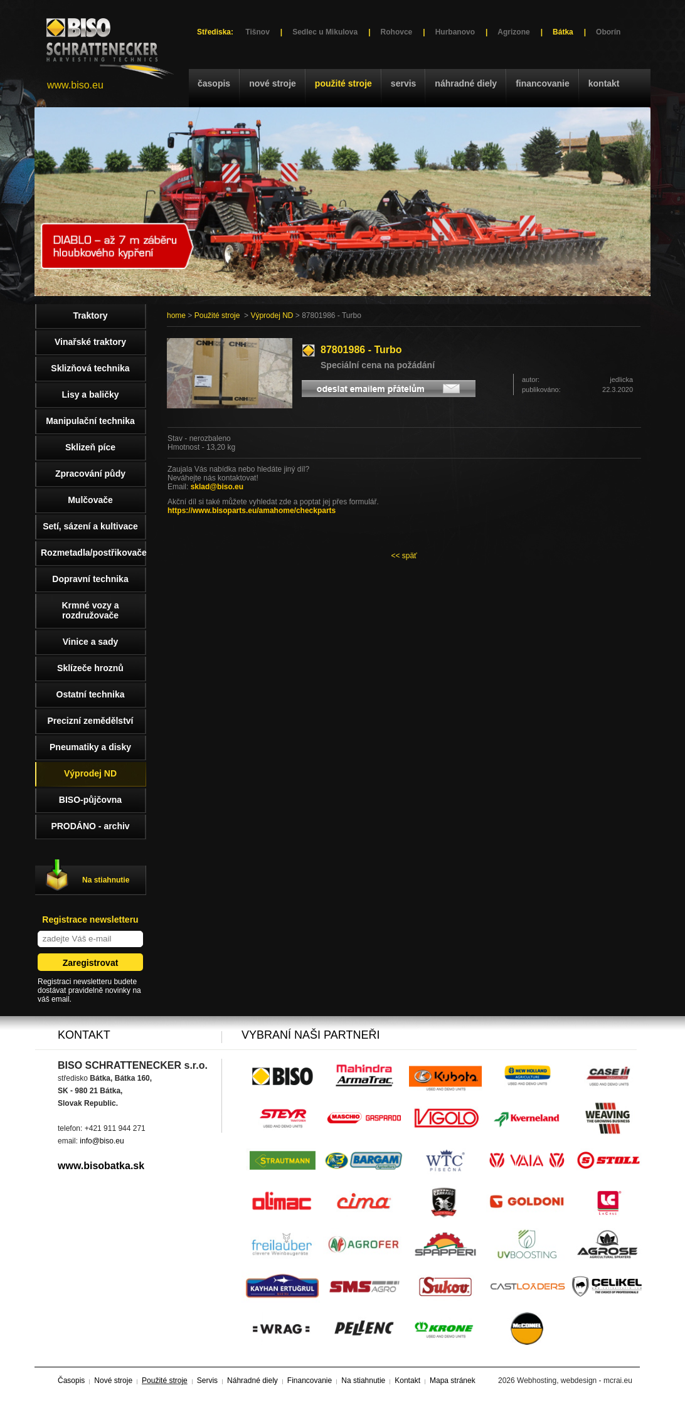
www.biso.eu (75, 85)
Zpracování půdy (90, 474)
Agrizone (513, 32)
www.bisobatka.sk (101, 1165)
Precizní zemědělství (91, 721)
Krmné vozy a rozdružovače (90, 610)
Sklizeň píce (90, 447)
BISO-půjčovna (90, 800)
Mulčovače (90, 500)
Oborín (608, 32)
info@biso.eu (102, 1141)
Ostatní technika (90, 694)
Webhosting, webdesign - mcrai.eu (574, 1380)
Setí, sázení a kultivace (90, 526)
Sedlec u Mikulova (325, 32)
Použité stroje (343, 83)
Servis (403, 83)
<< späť (404, 555)
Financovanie (543, 83)
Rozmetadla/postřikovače (93, 553)
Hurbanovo (455, 32)
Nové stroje (272, 83)
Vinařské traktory (90, 342)
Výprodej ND (271, 315)
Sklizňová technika (90, 368)
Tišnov (257, 32)
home (176, 315)
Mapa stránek (452, 1380)
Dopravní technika (90, 579)
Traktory (90, 315)
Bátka (563, 32)
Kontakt (604, 83)
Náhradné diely (466, 83)
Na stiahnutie (105, 880)
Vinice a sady (90, 642)
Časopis (214, 83)
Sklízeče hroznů (90, 668)
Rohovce (397, 32)
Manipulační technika (90, 421)
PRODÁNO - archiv (90, 826)
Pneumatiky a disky (90, 747)
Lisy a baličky (90, 395)
